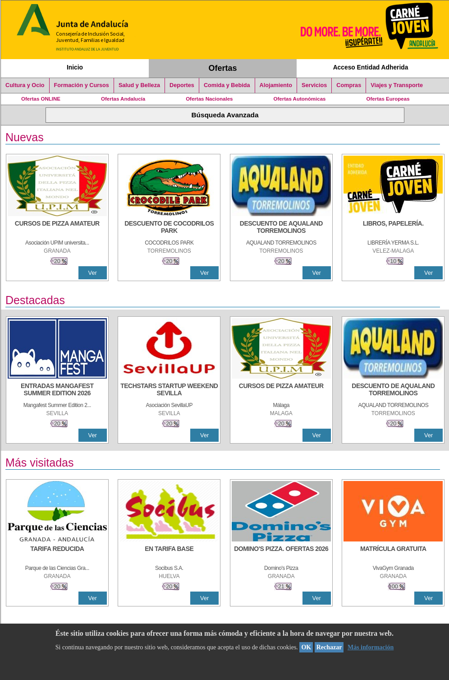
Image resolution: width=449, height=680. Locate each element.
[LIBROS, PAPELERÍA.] (393, 228)
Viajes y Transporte (397, 85)
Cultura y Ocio (25, 85)
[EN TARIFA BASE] (169, 553)
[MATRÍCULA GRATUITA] (393, 553)
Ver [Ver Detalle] (92, 272)
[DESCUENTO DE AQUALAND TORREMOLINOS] (281, 228)
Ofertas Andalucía (123, 99)
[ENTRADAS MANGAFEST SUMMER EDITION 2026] (57, 390)
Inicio (75, 67)
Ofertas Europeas (388, 99)
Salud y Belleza (139, 85)
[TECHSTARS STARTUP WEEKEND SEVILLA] (169, 390)
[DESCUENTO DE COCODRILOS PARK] (169, 228)
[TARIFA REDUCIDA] (57, 553)
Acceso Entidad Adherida (370, 67)
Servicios (314, 85)
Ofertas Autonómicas (299, 99)
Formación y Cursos (81, 85)
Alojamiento (276, 85)
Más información (371, 647)
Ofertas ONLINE (40, 99)
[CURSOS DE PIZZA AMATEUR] (57, 228)
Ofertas (223, 68)
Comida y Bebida (227, 85)
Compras (348, 85)
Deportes (182, 85)
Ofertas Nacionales (209, 99)
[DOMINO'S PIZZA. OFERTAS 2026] (281, 553)
